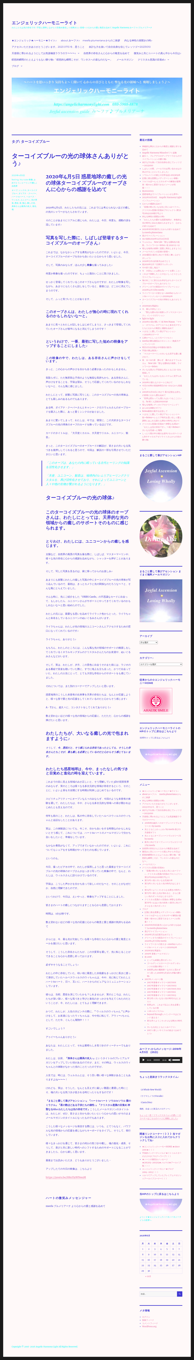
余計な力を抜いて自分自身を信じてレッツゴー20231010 (120, 46)
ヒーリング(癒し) (29, 183)
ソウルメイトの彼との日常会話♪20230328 (161, 175)
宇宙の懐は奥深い (150, 350)
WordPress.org (149, 1326)
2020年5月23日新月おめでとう (156, 261)
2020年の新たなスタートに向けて (157, 382)
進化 (34, 206)
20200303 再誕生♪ (150, 306)
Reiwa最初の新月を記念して (155, 411)
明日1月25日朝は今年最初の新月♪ (157, 347)
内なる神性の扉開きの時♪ (138, 40)
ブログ (15, 66)
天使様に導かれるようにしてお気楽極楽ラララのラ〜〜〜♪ (44, 53)
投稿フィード (148, 1320)
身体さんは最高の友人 (21, 206)
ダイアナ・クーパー (27, 193)
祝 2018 (148, 957)
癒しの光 (31, 203)
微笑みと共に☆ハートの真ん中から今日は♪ (157, 53)
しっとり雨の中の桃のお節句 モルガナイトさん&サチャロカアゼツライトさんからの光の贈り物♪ (162, 436)
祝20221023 (147, 191)
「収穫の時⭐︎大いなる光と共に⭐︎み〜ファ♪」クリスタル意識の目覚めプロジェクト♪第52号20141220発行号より (161, 210)
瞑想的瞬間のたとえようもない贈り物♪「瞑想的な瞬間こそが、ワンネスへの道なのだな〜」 (62, 59)
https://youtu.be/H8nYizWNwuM (66, 1177)
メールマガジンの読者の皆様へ (156, 251)
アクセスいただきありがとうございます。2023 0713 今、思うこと (48, 46)
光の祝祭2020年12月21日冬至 (155, 239)
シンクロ (22, 190)
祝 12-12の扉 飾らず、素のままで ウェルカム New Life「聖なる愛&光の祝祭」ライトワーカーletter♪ (162, 363)
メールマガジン (125, 59)
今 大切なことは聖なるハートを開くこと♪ (161, 270)
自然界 (15, 186)
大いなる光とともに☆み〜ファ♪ (161, 1027)
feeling (15, 179)
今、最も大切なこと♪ (151, 309)
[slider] (157, 1060)
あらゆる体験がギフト (152, 408)
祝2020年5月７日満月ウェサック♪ (157, 264)
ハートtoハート (18, 196)
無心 (24, 203)
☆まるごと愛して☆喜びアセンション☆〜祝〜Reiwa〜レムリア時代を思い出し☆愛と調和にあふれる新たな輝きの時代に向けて (161, 417)
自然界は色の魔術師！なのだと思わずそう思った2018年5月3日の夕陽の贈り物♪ (164, 972)
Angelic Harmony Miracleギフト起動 (159, 152)
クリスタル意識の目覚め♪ (152, 59)
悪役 (16, 203)
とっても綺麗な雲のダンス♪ (159, 960)
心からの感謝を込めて (152, 203)
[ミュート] (169, 1060)
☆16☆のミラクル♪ (155, 1011)
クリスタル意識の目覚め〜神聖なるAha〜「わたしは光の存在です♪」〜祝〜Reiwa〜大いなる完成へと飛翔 (161, 427)
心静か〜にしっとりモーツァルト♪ (157, 337)
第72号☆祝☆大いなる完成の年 (159, 880)
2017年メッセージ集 (154, 979)
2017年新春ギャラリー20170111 (161, 992)
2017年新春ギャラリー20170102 (161, 985)
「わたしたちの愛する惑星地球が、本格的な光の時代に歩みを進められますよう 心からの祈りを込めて (162, 222)
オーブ (15, 190)
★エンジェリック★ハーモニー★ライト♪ (34, 40)
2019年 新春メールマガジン (157, 953)
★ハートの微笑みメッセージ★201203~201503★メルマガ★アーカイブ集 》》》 (161, 1162)
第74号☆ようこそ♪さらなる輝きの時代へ (163, 890)
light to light (148, 318)
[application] (161, 1060)
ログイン (146, 1317)
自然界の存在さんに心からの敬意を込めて (107, 53)
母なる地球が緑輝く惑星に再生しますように (162, 248)
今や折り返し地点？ (151, 267)
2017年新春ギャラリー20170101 (161, 982)
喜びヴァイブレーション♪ (153, 235)
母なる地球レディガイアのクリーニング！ (161, 404)
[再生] (143, 1060)
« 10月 (148, 1276)
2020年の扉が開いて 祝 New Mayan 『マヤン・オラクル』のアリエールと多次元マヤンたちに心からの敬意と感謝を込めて (162, 325)
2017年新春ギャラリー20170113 (161, 995)
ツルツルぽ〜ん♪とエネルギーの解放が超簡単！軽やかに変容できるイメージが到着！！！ (161, 184)
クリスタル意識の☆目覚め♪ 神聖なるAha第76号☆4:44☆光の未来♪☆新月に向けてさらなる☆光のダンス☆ (163, 902)
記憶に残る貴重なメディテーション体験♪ (160, 178)
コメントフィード (150, 1323)
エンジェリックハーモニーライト (44, 22)
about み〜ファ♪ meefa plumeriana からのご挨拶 (90, 40)
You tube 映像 (26, 179)
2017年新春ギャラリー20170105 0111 (164, 989)
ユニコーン (25, 200)
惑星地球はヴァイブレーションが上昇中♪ (160, 194)
